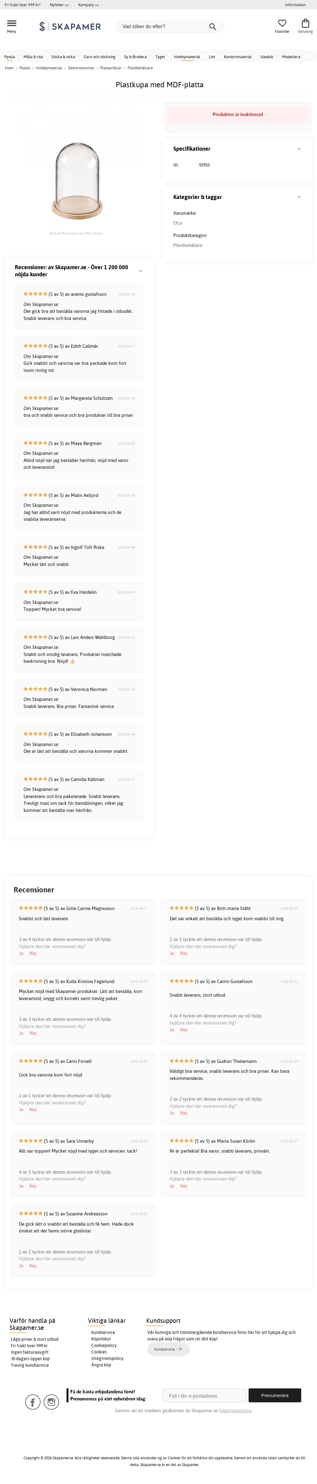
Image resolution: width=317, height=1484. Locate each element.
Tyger (160, 56)
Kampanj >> (88, 4)
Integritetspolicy (107, 1358)
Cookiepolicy (104, 1345)
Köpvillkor (101, 1339)
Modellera (291, 56)
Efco (177, 223)
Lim (212, 56)
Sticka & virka (63, 56)
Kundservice (103, 1332)
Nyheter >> (59, 4)
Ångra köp (101, 1365)
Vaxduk (266, 56)
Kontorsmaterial (238, 56)
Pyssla (9, 56)
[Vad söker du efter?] (170, 26)
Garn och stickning (99, 56)
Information (295, 4)
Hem (9, 67)
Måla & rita (33, 56)
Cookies (99, 1352)
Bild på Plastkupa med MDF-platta (76, 233)
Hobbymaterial (187, 56)
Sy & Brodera (135, 56)
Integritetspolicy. (236, 1410)
